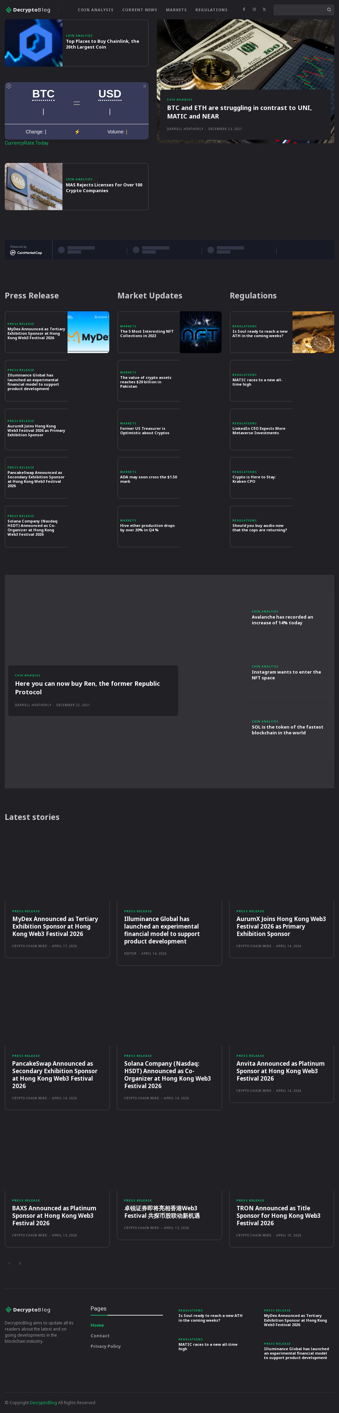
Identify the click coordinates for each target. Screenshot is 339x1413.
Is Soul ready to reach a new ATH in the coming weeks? (259, 333)
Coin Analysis (79, 35)
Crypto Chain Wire (29, 946)
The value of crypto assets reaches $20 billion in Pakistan (145, 382)
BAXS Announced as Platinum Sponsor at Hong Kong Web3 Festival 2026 (54, 1215)
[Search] (328, 9)
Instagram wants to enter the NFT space (286, 675)
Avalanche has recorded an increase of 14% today (282, 620)
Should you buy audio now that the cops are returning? (259, 527)
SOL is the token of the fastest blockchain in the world (287, 730)
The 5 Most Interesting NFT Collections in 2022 (147, 333)
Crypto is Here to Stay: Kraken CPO (254, 479)
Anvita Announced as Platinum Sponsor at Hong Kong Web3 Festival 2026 (281, 1071)
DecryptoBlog (43, 1403)
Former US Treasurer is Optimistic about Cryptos (144, 430)
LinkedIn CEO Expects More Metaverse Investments (258, 430)
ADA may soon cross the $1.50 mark (148, 479)
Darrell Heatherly (185, 129)
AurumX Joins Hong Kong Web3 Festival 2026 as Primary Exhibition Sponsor (36, 430)
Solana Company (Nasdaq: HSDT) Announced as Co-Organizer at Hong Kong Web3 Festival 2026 (32, 527)
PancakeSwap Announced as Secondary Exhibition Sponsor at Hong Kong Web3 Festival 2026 (35, 479)
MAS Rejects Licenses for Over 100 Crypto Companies (104, 188)
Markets (128, 326)
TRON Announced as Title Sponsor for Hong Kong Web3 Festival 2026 (279, 1215)
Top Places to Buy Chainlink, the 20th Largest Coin (102, 44)
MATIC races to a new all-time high (257, 382)
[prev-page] (9, 1263)
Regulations (244, 326)
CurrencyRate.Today (27, 143)
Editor (130, 953)
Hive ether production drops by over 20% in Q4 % (147, 527)
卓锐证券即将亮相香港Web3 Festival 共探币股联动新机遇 (162, 1211)
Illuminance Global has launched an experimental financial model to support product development (33, 381)
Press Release (20, 324)
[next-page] (20, 1263)
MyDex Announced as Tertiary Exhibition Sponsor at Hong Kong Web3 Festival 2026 (36, 333)
